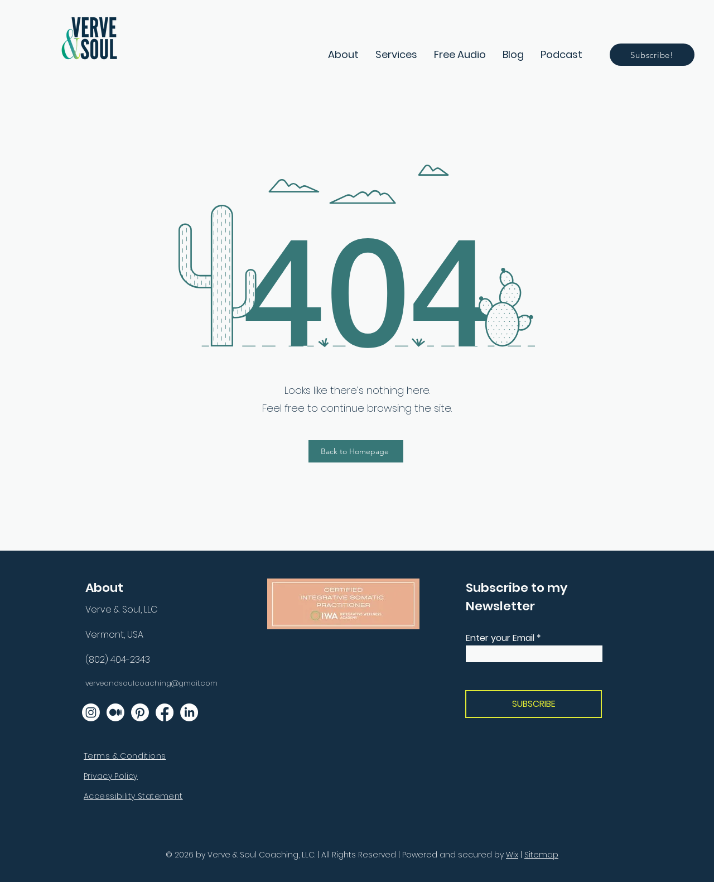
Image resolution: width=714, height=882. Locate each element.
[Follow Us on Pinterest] (140, 712)
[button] (396, 55)
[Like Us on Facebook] (164, 712)
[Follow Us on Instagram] (91, 712)
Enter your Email (500, 638)
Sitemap (541, 854)
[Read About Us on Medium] (115, 712)
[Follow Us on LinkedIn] (189, 712)
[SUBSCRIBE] (533, 704)
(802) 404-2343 (117, 659)
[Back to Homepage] (355, 451)
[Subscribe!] (652, 55)
